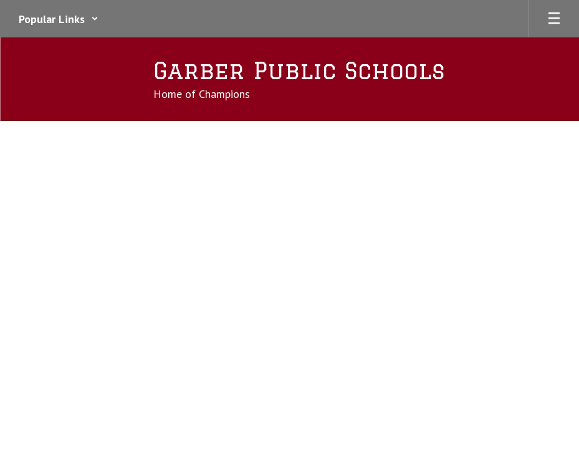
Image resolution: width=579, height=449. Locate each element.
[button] (58, 18)
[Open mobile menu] (554, 18)
